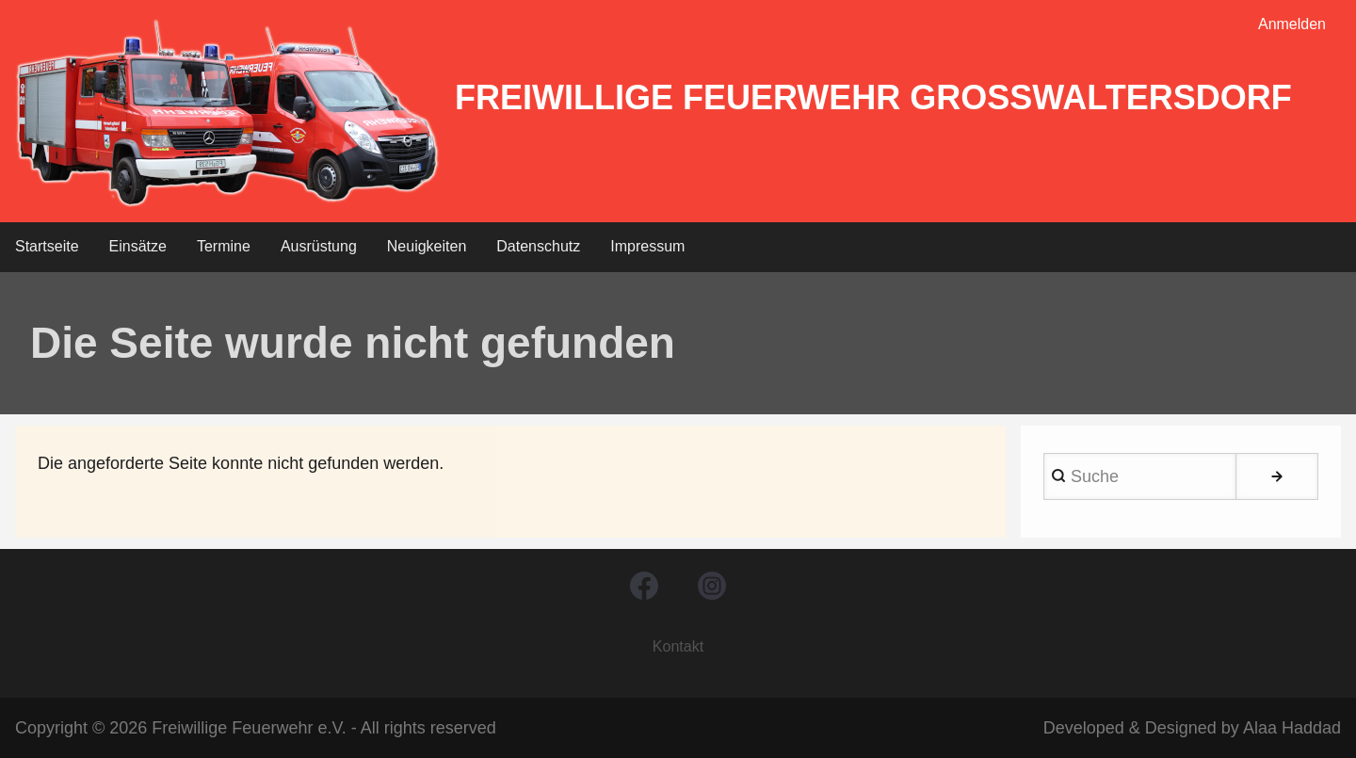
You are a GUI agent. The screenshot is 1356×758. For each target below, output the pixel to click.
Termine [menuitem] (223, 246)
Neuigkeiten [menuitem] (427, 246)
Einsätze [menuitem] (138, 246)
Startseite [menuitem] (47, 246)
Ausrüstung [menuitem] (319, 246)
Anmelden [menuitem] (1292, 24)
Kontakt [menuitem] (678, 646)
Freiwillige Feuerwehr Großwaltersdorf (873, 97)
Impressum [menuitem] (647, 246)
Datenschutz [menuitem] (538, 246)
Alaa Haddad (1292, 727)
